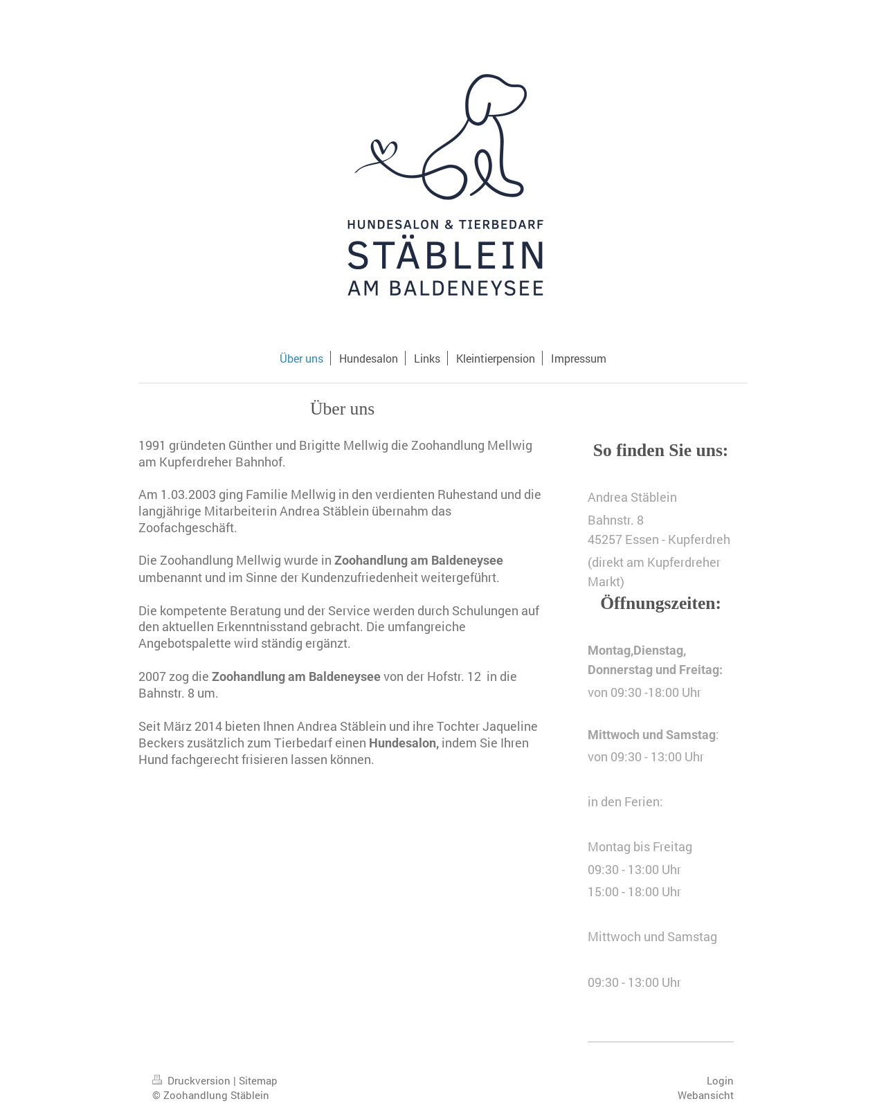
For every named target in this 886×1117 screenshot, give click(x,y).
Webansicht (706, 1095)
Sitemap (258, 1080)
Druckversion (192, 1080)
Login (720, 1080)
